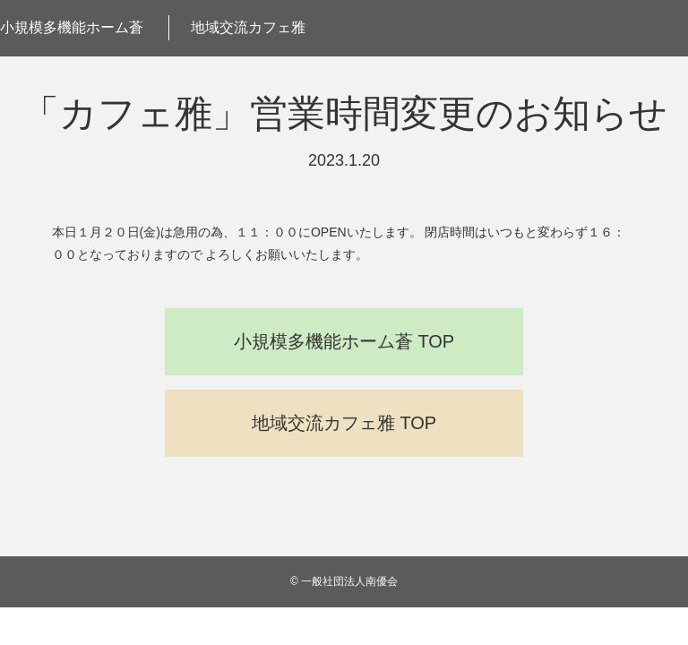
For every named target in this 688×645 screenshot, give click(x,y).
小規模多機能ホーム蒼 (71, 27)
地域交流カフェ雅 (248, 27)
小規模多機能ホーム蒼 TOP (344, 341)
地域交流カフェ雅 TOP (344, 423)
